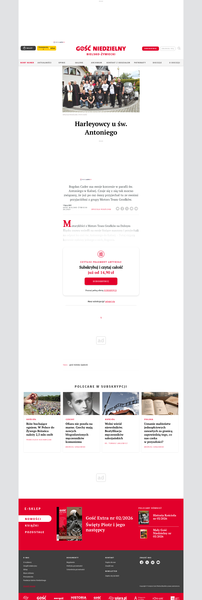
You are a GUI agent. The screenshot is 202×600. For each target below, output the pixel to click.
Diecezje (157, 61)
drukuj (132, 204)
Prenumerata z (43, 47)
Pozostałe (31, 528)
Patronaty (140, 61)
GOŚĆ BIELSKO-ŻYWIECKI (78, 361)
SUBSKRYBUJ (150, 47)
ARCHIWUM (96, 61)
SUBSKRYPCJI (110, 286)
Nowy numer (27, 61)
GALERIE (79, 61)
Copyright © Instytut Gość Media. (150, 582)
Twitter (127, 204)
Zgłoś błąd (29, 582)
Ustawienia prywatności (76, 566)
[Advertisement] (101, 21)
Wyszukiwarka (179, 46)
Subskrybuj (101, 277)
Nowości (31, 514)
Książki (31, 521)
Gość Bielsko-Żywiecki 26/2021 (75, 205)
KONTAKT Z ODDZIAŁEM (118, 61)
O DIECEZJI (174, 61)
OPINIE (61, 61)
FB (122, 204)
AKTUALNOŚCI (44, 61)
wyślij (136, 204)
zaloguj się (168, 47)
